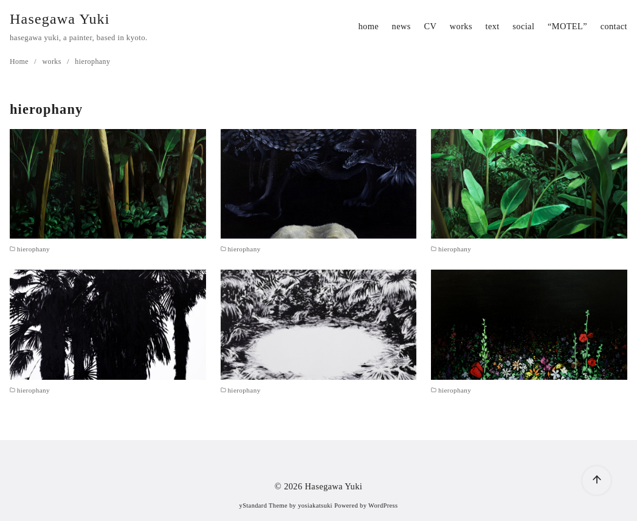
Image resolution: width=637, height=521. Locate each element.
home (368, 26)
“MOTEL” (567, 26)
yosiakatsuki (315, 505)
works (461, 26)
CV (430, 26)
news (401, 26)
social (523, 26)
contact (614, 26)
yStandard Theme (263, 505)
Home (20, 61)
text (493, 26)
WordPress (383, 505)
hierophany (92, 61)
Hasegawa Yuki (60, 19)
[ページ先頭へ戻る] (596, 480)
